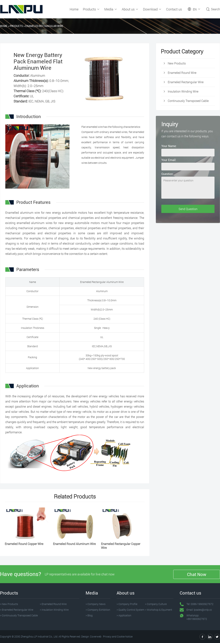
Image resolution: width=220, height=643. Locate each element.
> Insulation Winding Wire (54, 609)
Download (152, 9)
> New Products (9, 604)
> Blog (89, 615)
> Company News (95, 604)
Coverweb (95, 636)
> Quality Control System (130, 609)
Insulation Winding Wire (183, 91)
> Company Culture (156, 604)
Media (110, 9)
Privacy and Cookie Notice (118, 636)
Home (74, 9)
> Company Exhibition (98, 609)
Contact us (174, 9)
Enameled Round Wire (182, 73)
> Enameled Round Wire (53, 604)
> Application (124, 615)
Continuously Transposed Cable (188, 101)
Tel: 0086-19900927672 (199, 604)
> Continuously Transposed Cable (19, 615)
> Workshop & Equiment (158, 609)
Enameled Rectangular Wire (44, 26)
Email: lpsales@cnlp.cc (199, 609)
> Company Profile (127, 604)
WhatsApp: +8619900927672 (196, 617)
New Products (177, 63)
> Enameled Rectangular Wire (16, 609)
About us (130, 9)
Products (91, 9)
